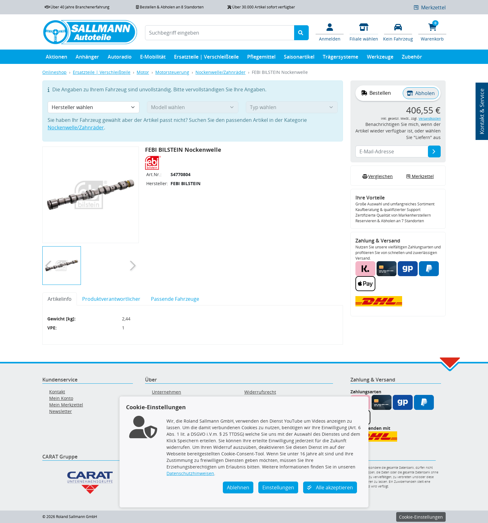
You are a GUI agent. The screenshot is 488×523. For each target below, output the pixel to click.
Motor (143, 72)
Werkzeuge (380, 58)
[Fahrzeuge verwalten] (398, 32)
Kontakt (57, 392)
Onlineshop (54, 72)
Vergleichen (377, 176)
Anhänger (87, 58)
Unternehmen (166, 392)
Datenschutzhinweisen (190, 473)
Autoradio (120, 58)
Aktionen (56, 58)
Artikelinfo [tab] (60, 298)
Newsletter (60, 411)
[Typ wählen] (292, 107)
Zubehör (412, 58)
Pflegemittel (261, 58)
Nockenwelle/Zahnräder (220, 72)
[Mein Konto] (329, 32)
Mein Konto (61, 398)
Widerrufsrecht (260, 392)
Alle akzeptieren (330, 487)
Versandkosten (430, 119)
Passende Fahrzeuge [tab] (175, 298)
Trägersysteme (340, 58)
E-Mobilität (153, 58)
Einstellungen (278, 487)
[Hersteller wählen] (93, 107)
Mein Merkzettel (66, 405)
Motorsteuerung (172, 72)
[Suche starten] (301, 32)
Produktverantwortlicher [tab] (111, 298)
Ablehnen (238, 487)
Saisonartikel (299, 58)
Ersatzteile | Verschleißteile (206, 58)
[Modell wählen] (193, 107)
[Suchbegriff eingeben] (219, 32)
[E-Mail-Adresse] (434, 151)
